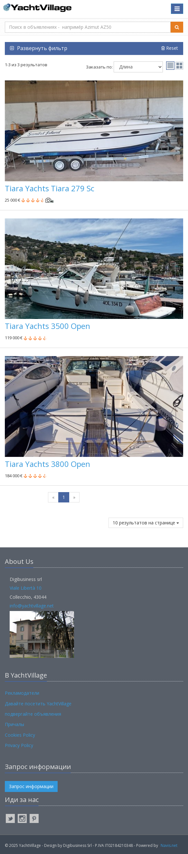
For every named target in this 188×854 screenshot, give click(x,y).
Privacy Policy (19, 745)
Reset (169, 48)
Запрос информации (31, 786)
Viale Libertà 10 (26, 588)
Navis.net (169, 845)
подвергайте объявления (33, 714)
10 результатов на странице (146, 523)
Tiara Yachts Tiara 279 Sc (49, 188)
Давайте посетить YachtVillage (38, 704)
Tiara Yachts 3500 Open (47, 326)
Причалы (14, 724)
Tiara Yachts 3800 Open (47, 464)
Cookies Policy (20, 735)
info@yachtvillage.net (32, 606)
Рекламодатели (22, 693)
